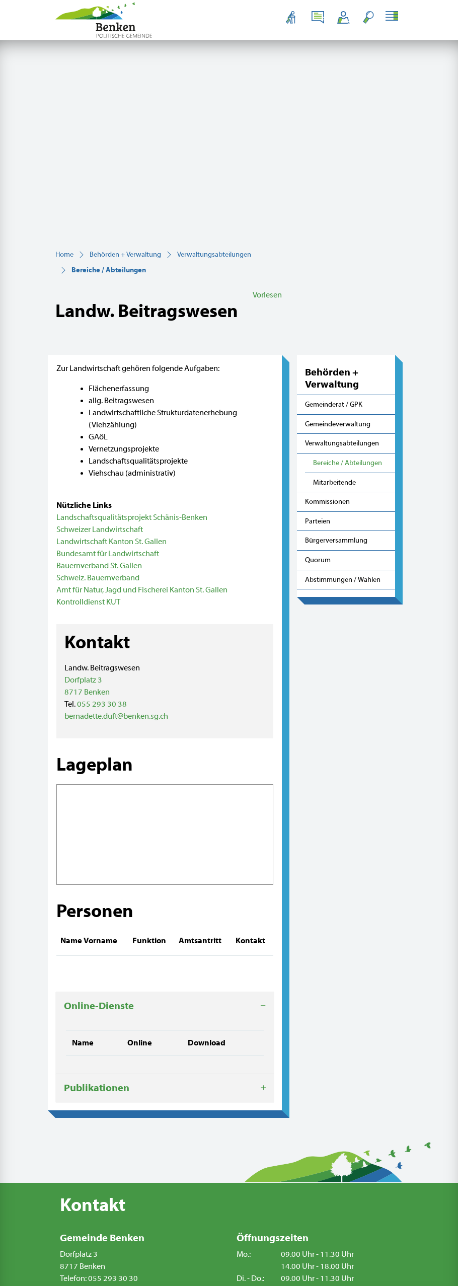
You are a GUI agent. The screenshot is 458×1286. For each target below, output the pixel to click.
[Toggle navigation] (393, 17)
